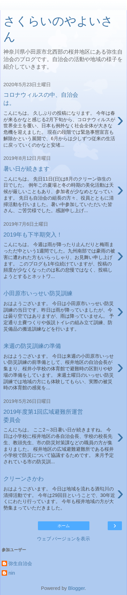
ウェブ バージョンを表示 (63, 538)
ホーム (64, 525)
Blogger (76, 588)
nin (11, 573)
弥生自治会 (20, 563)
